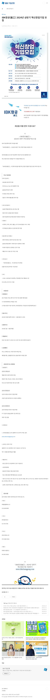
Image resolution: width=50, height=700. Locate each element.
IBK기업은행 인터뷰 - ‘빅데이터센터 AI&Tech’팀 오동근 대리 (17, 611)
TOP (47, 689)
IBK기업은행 (6, 668)
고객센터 (3, 690)
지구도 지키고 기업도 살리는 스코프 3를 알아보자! (14, 606)
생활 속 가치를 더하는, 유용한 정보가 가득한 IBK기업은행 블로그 (17, 670)
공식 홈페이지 (5, 688)
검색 (44, 3)
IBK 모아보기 (10, 9)
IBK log (5, 603)
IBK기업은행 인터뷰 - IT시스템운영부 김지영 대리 (14, 609)
